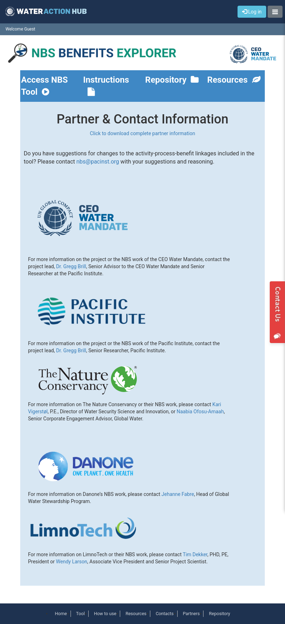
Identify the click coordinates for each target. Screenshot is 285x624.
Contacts (165, 613)
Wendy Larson (71, 561)
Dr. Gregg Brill (71, 266)
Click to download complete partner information (142, 133)
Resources (234, 80)
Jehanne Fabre (178, 494)
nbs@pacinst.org (97, 161)
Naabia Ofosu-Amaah (200, 411)
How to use (105, 613)
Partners (191, 613)
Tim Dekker (195, 554)
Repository (172, 80)
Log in (252, 12)
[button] (275, 12)
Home (61, 613)
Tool (80, 613)
